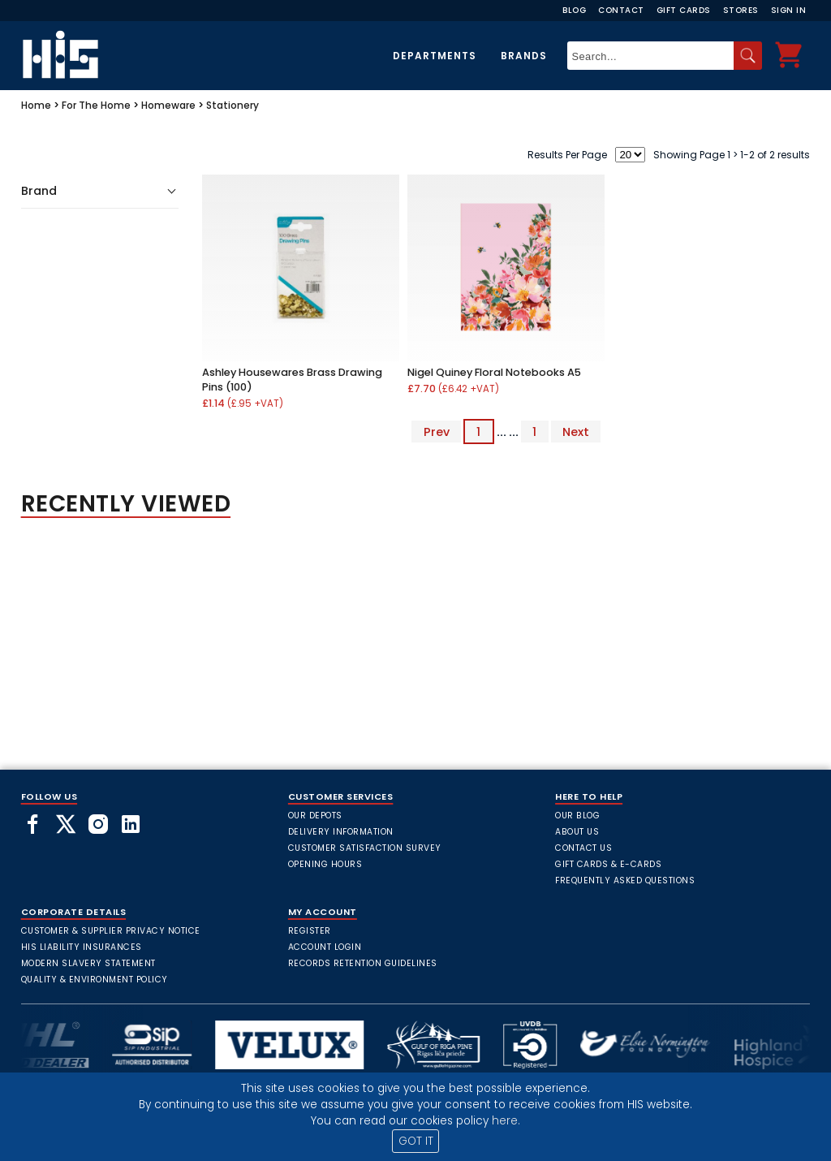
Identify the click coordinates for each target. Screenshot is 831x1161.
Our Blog (577, 815)
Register (309, 931)
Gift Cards (684, 10)
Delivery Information (341, 832)
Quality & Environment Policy (94, 979)
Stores (741, 10)
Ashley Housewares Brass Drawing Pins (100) (292, 379)
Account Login (325, 947)
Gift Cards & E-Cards (608, 864)
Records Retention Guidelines (362, 963)
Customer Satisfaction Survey (364, 848)
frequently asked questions (625, 880)
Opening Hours (325, 864)
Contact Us (583, 848)
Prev (437, 432)
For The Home (96, 105)
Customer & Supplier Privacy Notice (110, 931)
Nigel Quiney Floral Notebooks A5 (494, 372)
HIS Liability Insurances (81, 947)
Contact (621, 10)
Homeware (168, 105)
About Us (577, 832)
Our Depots (315, 815)
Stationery (232, 105)
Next (575, 432)
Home (36, 105)
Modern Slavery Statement (88, 963)
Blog (574, 10)
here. (506, 1121)
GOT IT (415, 1141)
